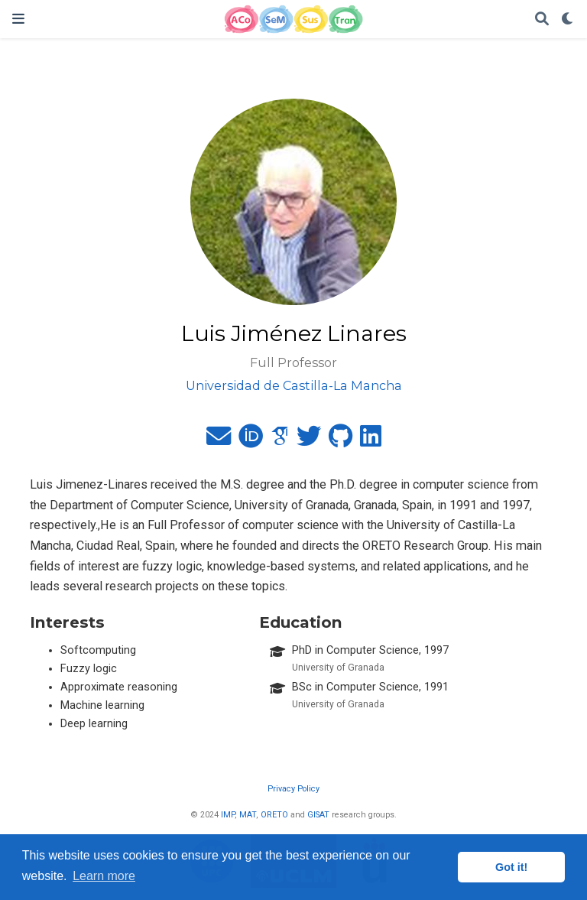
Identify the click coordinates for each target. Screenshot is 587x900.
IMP (228, 815)
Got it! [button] (511, 867)
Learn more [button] (104, 875)
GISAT (318, 815)
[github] (340, 441)
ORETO (274, 815)
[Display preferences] (568, 19)
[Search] (542, 19)
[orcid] (250, 441)
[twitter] (309, 441)
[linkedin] (370, 441)
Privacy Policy (293, 789)
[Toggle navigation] (18, 18)
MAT (247, 815)
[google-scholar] (280, 441)
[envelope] (218, 441)
